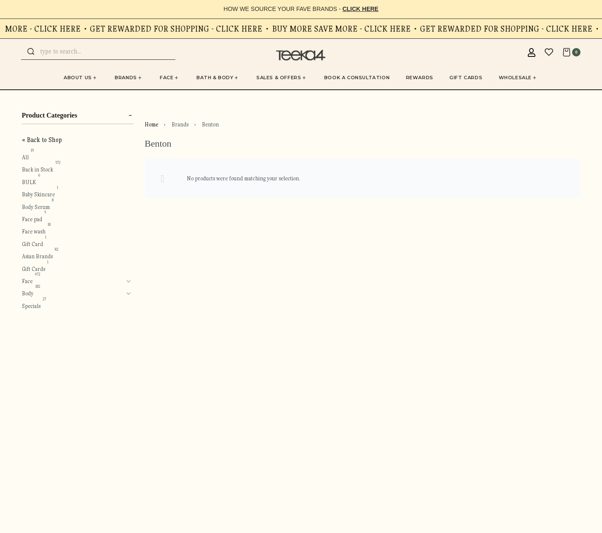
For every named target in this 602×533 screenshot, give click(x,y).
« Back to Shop (42, 140)
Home (151, 124)
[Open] (549, 52)
